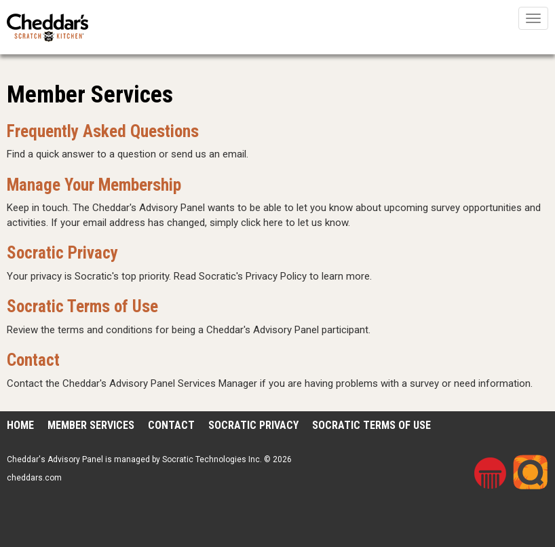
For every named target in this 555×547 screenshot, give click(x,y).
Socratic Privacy (62, 253)
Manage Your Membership (94, 185)
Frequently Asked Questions (103, 131)
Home (20, 425)
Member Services (90, 425)
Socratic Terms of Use (82, 306)
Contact (33, 360)
